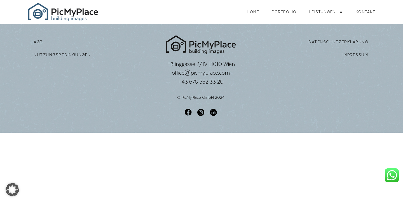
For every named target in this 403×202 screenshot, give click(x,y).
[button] (12, 189)
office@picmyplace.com (201, 73)
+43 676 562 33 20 (201, 82)
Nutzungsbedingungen (62, 54)
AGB (38, 42)
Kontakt (365, 12)
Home (253, 12)
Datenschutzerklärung (338, 42)
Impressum (355, 54)
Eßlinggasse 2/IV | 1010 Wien (201, 64)
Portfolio (284, 12)
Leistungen (326, 12)
